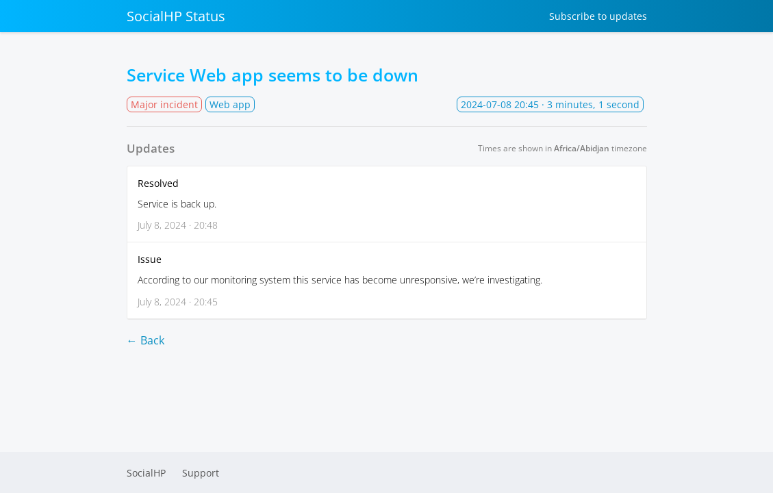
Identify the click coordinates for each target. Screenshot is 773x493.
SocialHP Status (176, 16)
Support (200, 472)
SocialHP (146, 472)
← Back (145, 340)
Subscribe (598, 16)
